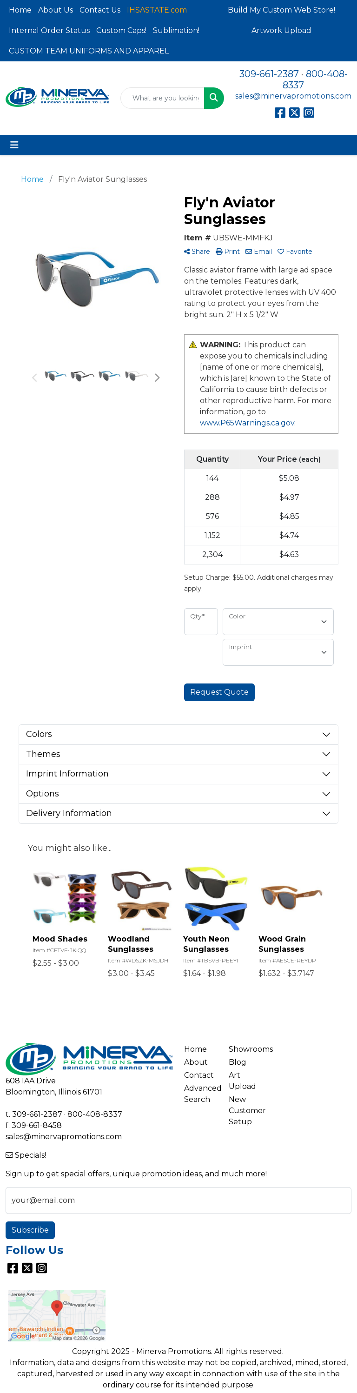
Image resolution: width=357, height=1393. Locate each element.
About (196, 1062)
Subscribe (30, 1230)
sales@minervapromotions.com (293, 96)
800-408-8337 (94, 1114)
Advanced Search (201, 1094)
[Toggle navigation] (14, 145)
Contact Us (99, 10)
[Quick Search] (162, 98)
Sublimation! (176, 30)
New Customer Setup (245, 1110)
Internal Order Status (49, 30)
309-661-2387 (269, 74)
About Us (55, 10)
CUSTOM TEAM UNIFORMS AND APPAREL (89, 50)
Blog (237, 1062)
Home (20, 10)
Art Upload (242, 1081)
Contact (199, 1075)
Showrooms (245, 1049)
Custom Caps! (121, 30)
